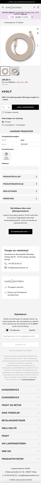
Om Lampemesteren (14, 443)
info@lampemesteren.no (18, 267)
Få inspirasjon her (19, 232)
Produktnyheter (12, 458)
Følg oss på (9, 428)
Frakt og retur (11, 405)
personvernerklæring (28, 379)
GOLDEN (19, 17)
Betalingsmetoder (13, 420)
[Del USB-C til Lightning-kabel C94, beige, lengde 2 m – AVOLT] (37, 33)
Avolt (22, 140)
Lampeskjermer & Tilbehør (13, 22)
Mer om (6, 451)
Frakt (5, 435)
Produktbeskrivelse (13, 184)
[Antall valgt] (6, 107)
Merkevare (8, 198)
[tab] (20, 390)
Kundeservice (10, 389)
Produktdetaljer (11, 176)
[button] (5, 71)
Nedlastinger (10, 191)
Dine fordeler (11, 412)
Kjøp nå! (24, 14)
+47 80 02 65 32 (15, 263)
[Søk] (34, 7)
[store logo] (14, 7)
